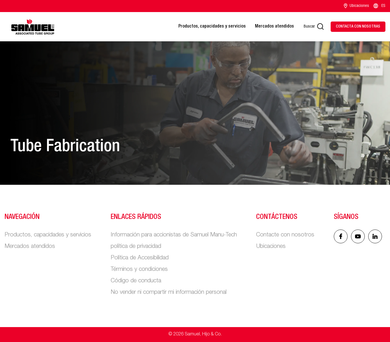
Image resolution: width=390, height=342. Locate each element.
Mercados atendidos (274, 26)
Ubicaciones (356, 6)
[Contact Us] (358, 27)
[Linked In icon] (358, 236)
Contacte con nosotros (285, 235)
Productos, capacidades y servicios (212, 26)
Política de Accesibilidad (140, 258)
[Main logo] (33, 26)
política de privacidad (136, 247)
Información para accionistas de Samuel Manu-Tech (174, 235)
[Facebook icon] (341, 236)
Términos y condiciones (139, 270)
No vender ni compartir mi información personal (169, 293)
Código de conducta (136, 281)
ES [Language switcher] (379, 6)
